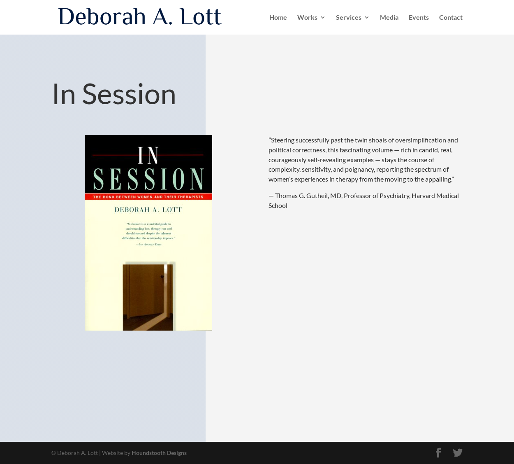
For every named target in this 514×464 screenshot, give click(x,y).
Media (389, 17)
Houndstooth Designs (159, 452)
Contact (451, 17)
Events (419, 17)
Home (278, 17)
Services (348, 17)
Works (307, 17)
